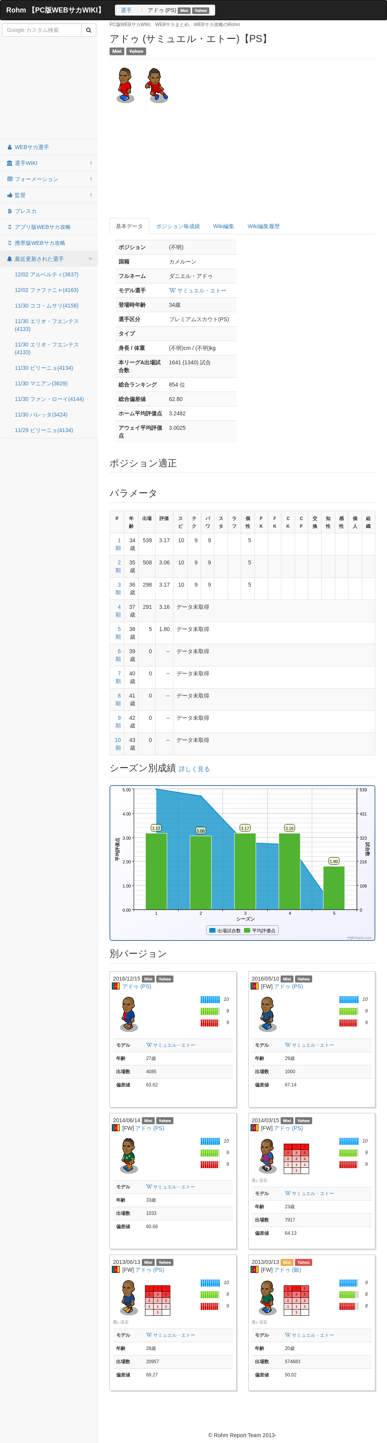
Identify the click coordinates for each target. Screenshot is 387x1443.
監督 (49, 195)
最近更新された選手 (49, 259)
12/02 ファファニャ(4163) (46, 290)
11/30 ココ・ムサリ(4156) (46, 305)
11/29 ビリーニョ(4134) (44, 430)
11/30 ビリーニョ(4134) (44, 368)
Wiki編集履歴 (263, 226)
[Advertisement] (49, 88)
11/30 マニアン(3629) (41, 383)
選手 (126, 10)
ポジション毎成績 (178, 226)
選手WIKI (49, 163)
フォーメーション (49, 179)
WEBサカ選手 (27, 147)
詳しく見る (194, 769)
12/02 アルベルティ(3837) (46, 274)
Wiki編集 (223, 226)
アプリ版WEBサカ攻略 (38, 227)
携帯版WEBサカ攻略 (35, 243)
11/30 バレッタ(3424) (41, 414)
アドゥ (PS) (136, 986)
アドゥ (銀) (287, 1270)
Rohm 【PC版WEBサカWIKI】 (55, 10)
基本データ (129, 226)
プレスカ (21, 211)
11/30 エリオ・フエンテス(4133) (47, 325)
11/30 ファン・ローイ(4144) (49, 399)
